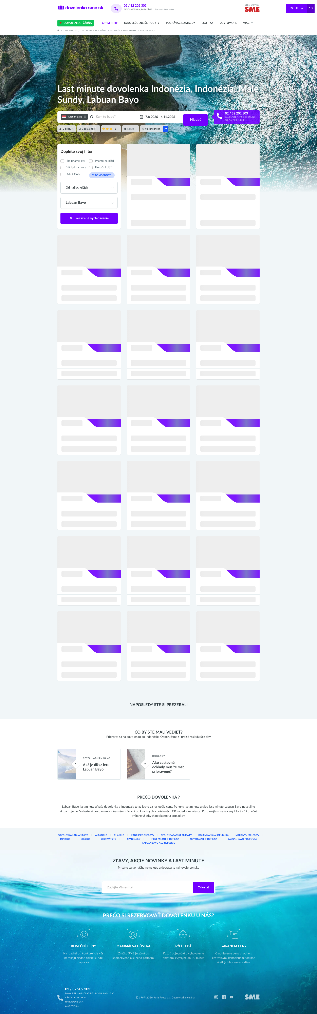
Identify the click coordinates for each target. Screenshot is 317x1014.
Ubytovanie (228, 23)
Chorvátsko (84, 840)
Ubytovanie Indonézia (170, 840)
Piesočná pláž (103, 167)
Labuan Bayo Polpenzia (206, 840)
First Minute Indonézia (135, 840)
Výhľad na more (76, 167)
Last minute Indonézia (93, 31)
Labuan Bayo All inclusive (243, 840)
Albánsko (97, 837)
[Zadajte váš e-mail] (147, 885)
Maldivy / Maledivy (232, 837)
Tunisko (254, 837)
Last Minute (109, 23)
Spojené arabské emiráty (167, 837)
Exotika (207, 23)
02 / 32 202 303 (140, 5)
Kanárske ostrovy (136, 837)
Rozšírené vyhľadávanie (89, 218)
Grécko (63, 840)
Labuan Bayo (147, 31)
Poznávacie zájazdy (180, 23)
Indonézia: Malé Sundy (123, 31)
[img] (252, 10)
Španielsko (107, 840)
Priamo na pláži (104, 161)
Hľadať (195, 117)
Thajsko (114, 837)
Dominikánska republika (201, 837)
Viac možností (100, 175)
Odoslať (203, 884)
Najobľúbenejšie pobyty (141, 23)
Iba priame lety (76, 161)
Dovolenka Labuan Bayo (72, 837)
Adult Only (73, 174)
